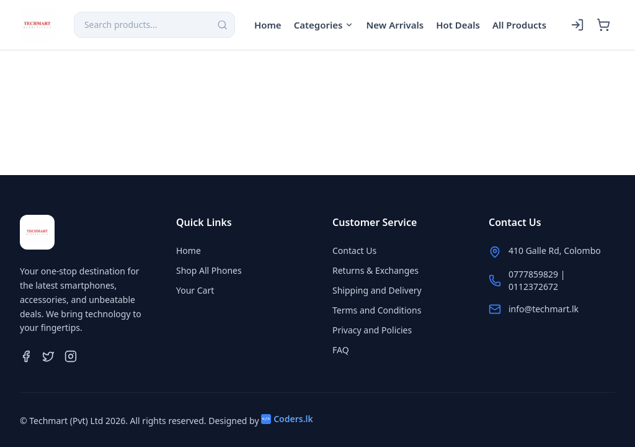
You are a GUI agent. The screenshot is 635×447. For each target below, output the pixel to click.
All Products (519, 25)
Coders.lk (287, 419)
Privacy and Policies (372, 330)
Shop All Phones (209, 270)
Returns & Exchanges (375, 270)
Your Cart (195, 290)
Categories (324, 25)
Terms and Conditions (376, 310)
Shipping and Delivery (377, 290)
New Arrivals (395, 25)
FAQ (340, 350)
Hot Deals (458, 25)
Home (268, 25)
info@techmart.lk (543, 309)
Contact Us (354, 250)
